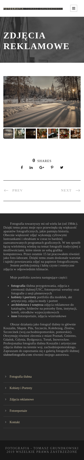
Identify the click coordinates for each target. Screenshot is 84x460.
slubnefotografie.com (18, 354)
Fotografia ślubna (21, 376)
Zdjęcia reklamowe (22, 399)
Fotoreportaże (18, 410)
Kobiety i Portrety (21, 388)
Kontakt (15, 422)
